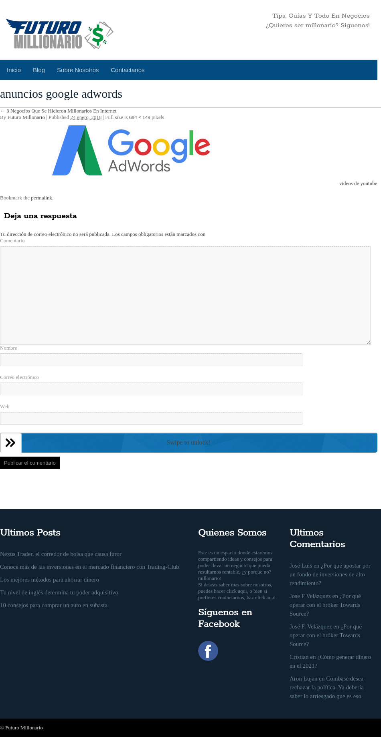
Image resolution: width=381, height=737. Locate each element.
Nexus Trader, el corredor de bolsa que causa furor (61, 554)
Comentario (12, 241)
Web (5, 406)
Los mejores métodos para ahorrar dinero (49, 579)
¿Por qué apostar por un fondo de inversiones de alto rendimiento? (330, 574)
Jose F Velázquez (310, 596)
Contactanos (127, 69)
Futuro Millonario (26, 117)
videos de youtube (358, 183)
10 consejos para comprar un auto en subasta (53, 605)
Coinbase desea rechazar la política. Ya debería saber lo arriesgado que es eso (327, 687)
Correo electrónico (19, 377)
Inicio (14, 69)
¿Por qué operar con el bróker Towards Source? (325, 605)
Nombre (8, 348)
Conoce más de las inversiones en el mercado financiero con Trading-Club (89, 567)
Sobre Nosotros (78, 69)
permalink (41, 198)
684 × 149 (139, 117)
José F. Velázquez (311, 626)
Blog (39, 69)
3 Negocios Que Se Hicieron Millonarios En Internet (58, 111)
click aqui (237, 591)
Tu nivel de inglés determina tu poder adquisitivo (59, 592)
